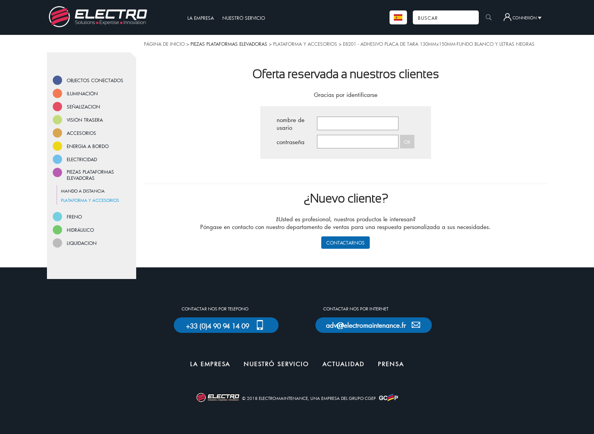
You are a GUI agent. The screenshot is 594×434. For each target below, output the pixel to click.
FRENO (74, 217)
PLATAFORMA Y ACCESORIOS (305, 44)
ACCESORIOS (81, 133)
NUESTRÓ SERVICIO (243, 18)
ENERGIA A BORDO (88, 146)
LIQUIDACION (82, 243)
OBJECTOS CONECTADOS (95, 80)
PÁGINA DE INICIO (164, 44)
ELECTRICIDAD (82, 159)
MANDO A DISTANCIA (83, 191)
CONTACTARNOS (345, 242)
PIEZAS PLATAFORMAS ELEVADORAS (90, 175)
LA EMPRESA (200, 18)
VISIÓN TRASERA (85, 120)
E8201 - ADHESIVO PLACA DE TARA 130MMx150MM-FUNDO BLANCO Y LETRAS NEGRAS (439, 44)
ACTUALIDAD (343, 364)
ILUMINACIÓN (82, 93)
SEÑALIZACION (83, 106)
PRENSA (391, 364)
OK (407, 142)
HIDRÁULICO (80, 230)
